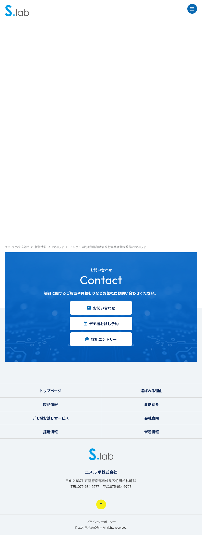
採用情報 (50, 431)
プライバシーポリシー (101, 521)
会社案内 (151, 418)
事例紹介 (151, 404)
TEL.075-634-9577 (85, 487)
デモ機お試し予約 (101, 323)
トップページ (50, 390)
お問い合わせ (101, 308)
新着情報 (151, 431)
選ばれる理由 (152, 390)
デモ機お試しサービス (50, 418)
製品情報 (50, 404)
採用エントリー (101, 339)
